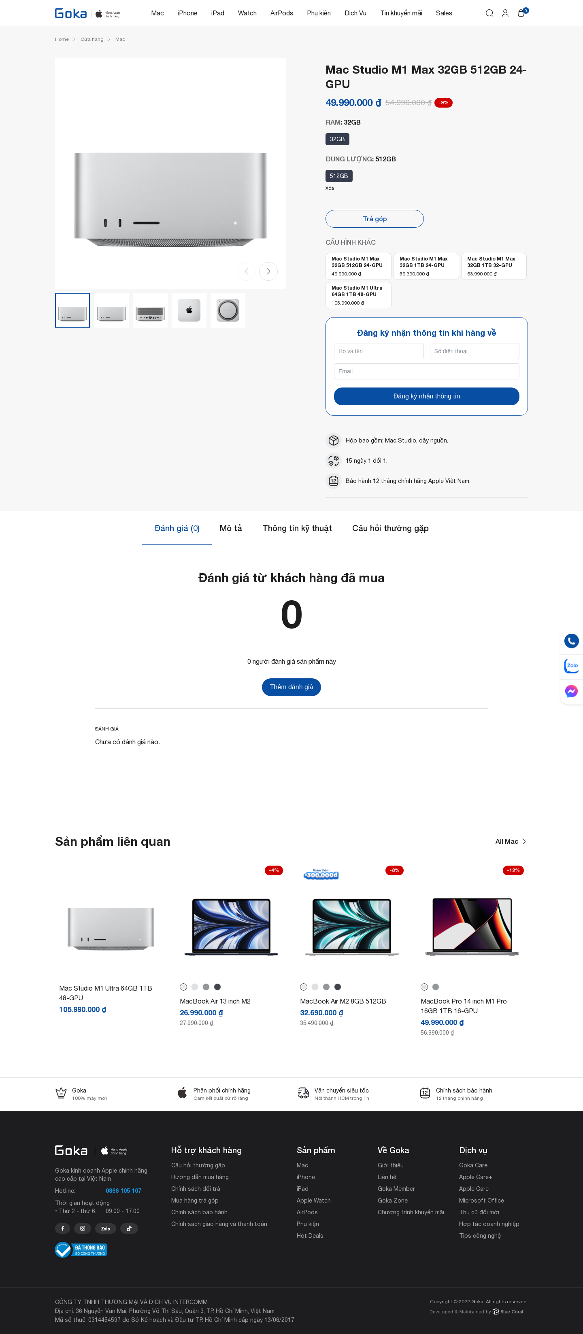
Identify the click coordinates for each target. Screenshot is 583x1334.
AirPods (281, 13)
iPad (217, 13)
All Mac (512, 841)
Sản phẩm (316, 1150)
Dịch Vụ (355, 13)
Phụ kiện (319, 13)
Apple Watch (314, 1200)
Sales (444, 13)
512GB (339, 176)
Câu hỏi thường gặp (390, 528)
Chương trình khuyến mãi (411, 1212)
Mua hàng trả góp (195, 1200)
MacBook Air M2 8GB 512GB (343, 1001)
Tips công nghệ (480, 1235)
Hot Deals (310, 1235)
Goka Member (396, 1189)
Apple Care (474, 1189)
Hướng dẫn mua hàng (200, 1177)
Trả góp (375, 218)
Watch (247, 13)
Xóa (330, 188)
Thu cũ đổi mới (479, 1212)
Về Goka (393, 1150)
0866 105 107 (123, 1190)
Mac (157, 13)
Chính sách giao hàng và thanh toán (219, 1224)
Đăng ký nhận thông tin (427, 396)
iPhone (188, 13)
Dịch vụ (473, 1150)
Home (62, 39)
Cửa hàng (92, 39)
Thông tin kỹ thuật (297, 528)
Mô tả (231, 528)
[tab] (177, 528)
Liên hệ (387, 1177)
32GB (337, 139)
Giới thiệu (391, 1165)
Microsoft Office (481, 1200)
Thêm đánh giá (291, 687)
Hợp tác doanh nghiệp (489, 1224)
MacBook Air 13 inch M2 (215, 1001)
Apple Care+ (475, 1177)
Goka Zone (393, 1200)
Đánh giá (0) (177, 528)
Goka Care (473, 1165)
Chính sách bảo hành (199, 1212)
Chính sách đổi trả (195, 1189)
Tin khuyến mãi (401, 13)
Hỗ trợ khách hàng (206, 1150)
